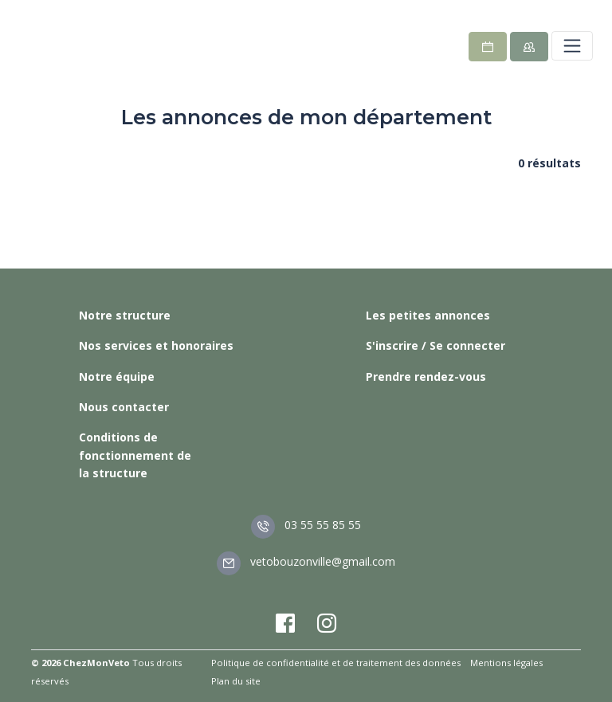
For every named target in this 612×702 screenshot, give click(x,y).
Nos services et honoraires (156, 345)
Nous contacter (124, 406)
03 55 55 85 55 (306, 524)
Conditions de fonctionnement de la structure (135, 454)
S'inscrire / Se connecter (435, 345)
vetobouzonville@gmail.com (306, 561)
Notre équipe (117, 376)
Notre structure (125, 315)
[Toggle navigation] (572, 45)
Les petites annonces (428, 315)
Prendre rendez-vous (426, 376)
